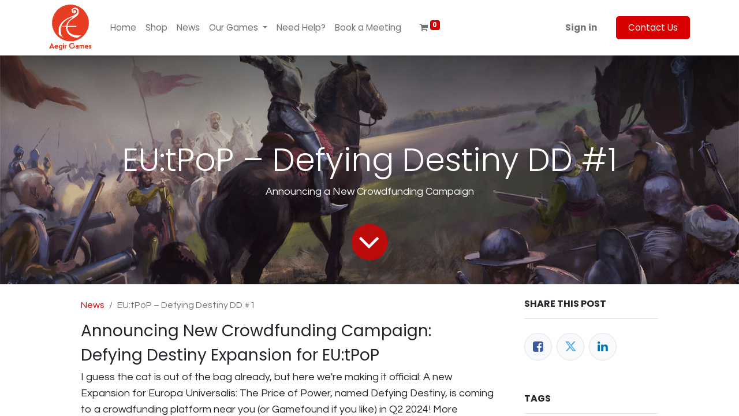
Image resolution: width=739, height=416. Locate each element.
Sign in (581, 27)
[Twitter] (570, 347)
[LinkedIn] (603, 347)
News (92, 305)
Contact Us (653, 27)
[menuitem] (123, 28)
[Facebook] (538, 347)
